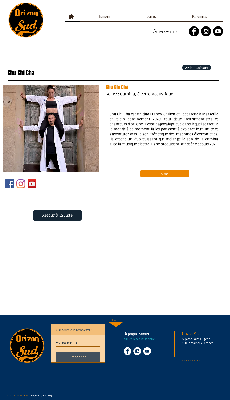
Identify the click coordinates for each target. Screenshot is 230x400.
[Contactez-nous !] (198, 359)
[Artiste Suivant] (196, 67)
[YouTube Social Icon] (32, 183)
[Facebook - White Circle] (127, 351)
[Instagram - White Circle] (137, 351)
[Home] (116, 320)
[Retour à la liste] (57, 215)
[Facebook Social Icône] (9, 183)
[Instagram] (20, 183)
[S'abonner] (78, 357)
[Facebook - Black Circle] (194, 31)
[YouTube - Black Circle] (218, 31)
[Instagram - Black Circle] (206, 31)
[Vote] (164, 173)
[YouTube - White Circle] (147, 351)
